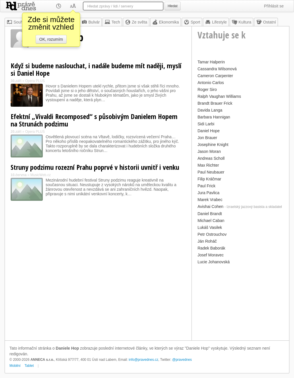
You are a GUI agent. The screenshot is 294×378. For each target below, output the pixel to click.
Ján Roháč (207, 241)
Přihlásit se (274, 6)
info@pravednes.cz (143, 360)
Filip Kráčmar (209, 179)
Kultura (241, 22)
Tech (112, 22)
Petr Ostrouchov (212, 234)
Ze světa (136, 22)
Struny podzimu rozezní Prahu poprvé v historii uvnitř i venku (95, 167)
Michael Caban (211, 220)
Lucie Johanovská (214, 262)
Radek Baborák (211, 248)
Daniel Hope (209, 130)
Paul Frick (206, 186)
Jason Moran (209, 151)
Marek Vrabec (210, 199)
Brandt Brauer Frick (215, 103)
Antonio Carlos (211, 82)
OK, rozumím (51, 39)
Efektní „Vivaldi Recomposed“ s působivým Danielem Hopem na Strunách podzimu (94, 120)
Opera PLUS (35, 81)
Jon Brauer (207, 137)
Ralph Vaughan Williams (219, 96)
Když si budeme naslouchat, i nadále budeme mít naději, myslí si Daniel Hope (96, 69)
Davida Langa (210, 110)
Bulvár (91, 22)
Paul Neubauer (211, 172)
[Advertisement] (240, 302)
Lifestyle (216, 22)
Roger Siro (207, 89)
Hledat (172, 6)
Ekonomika (165, 22)
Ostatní (266, 22)
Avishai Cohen (210, 206)
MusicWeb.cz (40, 175)
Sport (192, 22)
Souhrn (16, 22)
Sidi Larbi (206, 124)
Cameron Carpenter (215, 75)
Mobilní (15, 366)
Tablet (29, 366)
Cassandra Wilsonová (217, 69)
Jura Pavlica (208, 192)
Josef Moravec (211, 255)
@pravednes (182, 360)
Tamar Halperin (211, 62)
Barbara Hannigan (214, 117)
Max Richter (208, 165)
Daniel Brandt (210, 213)
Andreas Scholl (211, 158)
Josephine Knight (213, 144)
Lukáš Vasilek (210, 227)
